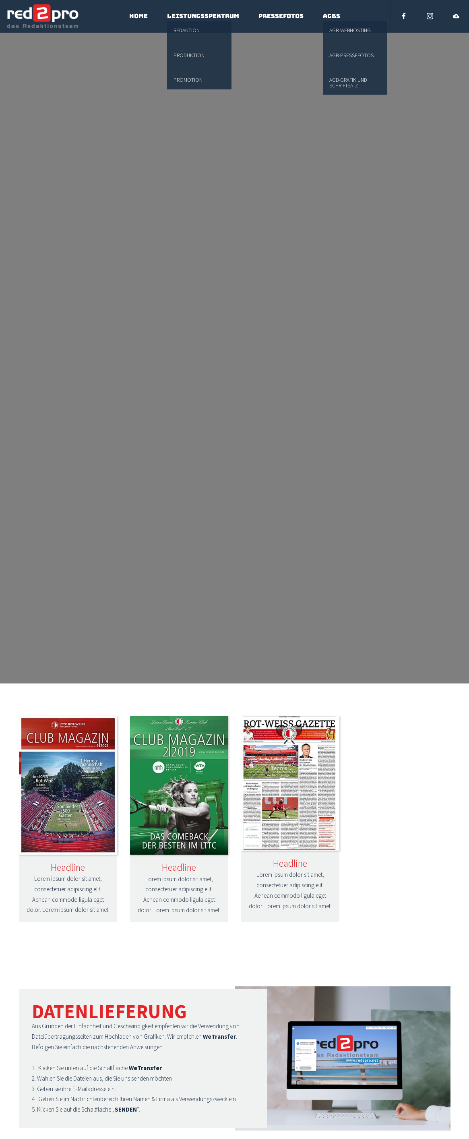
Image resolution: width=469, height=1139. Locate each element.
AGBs (331, 16)
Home (138, 16)
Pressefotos (281, 16)
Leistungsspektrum (203, 16)
